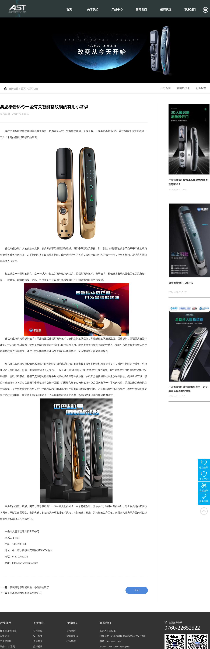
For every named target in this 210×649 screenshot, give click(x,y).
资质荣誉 (37, 641)
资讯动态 (72, 622)
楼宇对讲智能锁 (8, 630)
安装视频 (37, 636)
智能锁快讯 (183, 88)
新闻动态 (141, 9)
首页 (69, 9)
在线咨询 (203, 487)
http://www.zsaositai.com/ (25, 563)
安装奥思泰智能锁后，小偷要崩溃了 (29, 587)
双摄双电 (4, 636)
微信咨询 (203, 464)
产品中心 (117, 9)
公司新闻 (165, 88)
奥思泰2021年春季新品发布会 (26, 593)
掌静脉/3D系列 (7, 646)
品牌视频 (37, 646)
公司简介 (37, 630)
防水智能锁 (5, 641)
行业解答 (201, 88)
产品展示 (5, 622)
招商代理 (165, 9)
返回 (136, 590)
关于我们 (92, 9)
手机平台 (203, 475)
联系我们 (190, 9)
